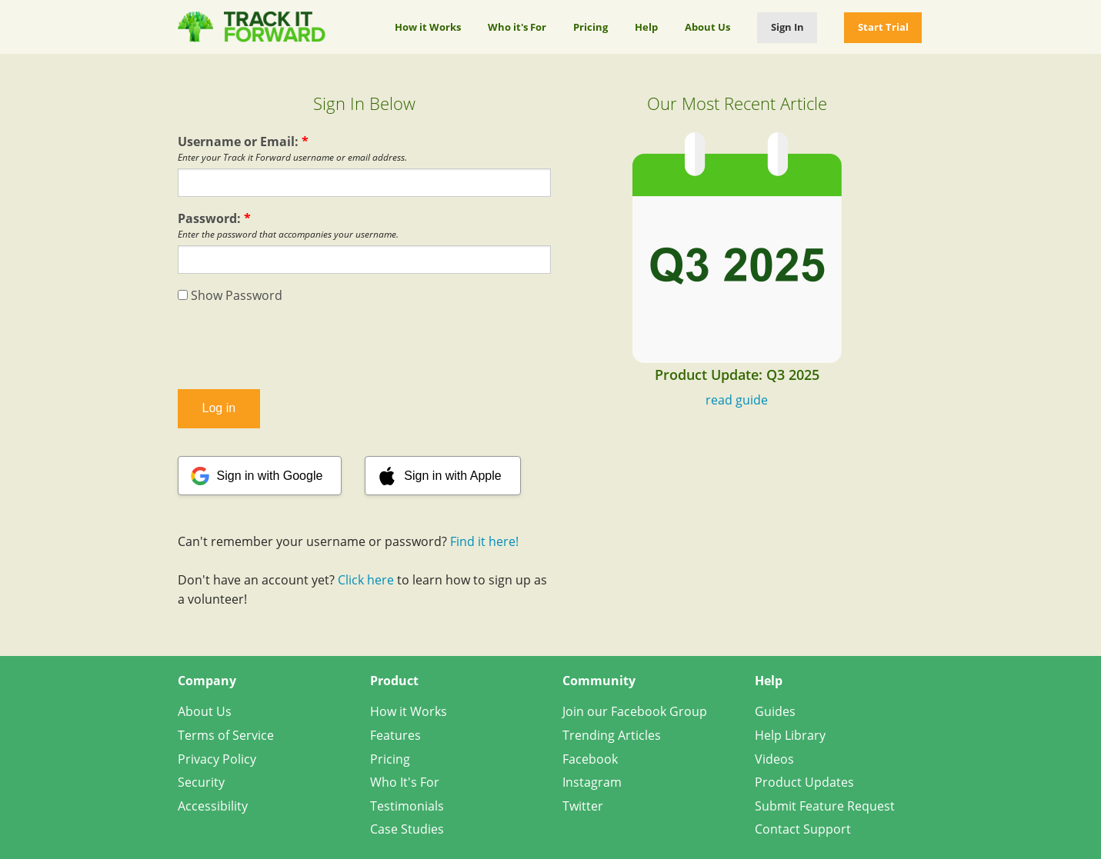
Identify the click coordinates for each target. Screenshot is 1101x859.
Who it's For (517, 27)
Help (646, 27)
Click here (366, 579)
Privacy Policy (217, 759)
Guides (775, 711)
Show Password (230, 295)
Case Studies (407, 829)
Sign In (787, 27)
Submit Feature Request (825, 805)
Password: (214, 218)
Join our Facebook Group (634, 711)
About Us (707, 27)
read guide (737, 399)
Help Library (790, 735)
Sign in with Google (270, 475)
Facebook (590, 759)
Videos (774, 759)
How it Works (428, 27)
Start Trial (883, 27)
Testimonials (407, 805)
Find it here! (484, 541)
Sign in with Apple (452, 475)
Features (395, 735)
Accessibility (213, 805)
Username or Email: (243, 141)
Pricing (590, 27)
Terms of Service (226, 735)
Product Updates (804, 782)
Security (201, 782)
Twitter (582, 805)
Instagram (592, 782)
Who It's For (404, 782)
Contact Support (803, 829)
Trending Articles (611, 735)
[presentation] (364, 347)
